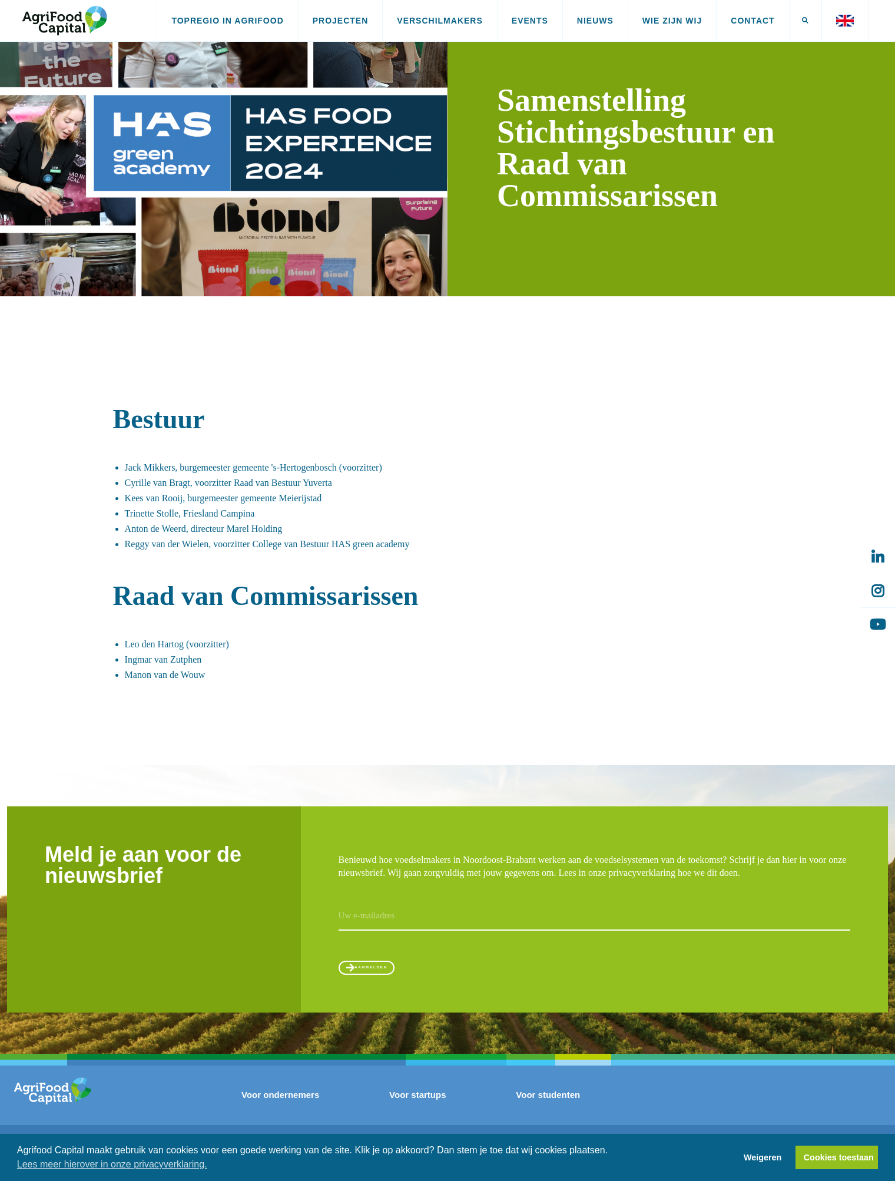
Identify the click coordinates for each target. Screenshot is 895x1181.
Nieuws (595, 20)
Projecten (341, 20)
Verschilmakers (439, 20)
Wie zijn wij (672, 20)
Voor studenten (548, 1107)
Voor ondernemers (280, 1107)
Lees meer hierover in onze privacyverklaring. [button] (112, 1164)
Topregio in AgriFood (227, 20)
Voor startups (417, 1107)
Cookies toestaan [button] (839, 1157)
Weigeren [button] (763, 1157)
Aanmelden (393, 972)
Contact (752, 20)
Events (530, 20)
